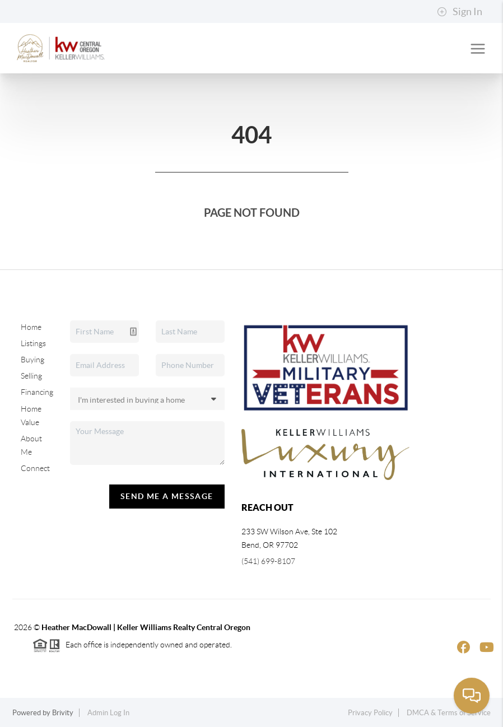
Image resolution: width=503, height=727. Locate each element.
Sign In (459, 11)
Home (31, 327)
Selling (31, 375)
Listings (33, 343)
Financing (37, 392)
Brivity (62, 713)
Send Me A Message (166, 496)
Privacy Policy (370, 713)
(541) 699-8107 (268, 561)
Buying (32, 359)
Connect (35, 468)
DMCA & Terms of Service (449, 713)
